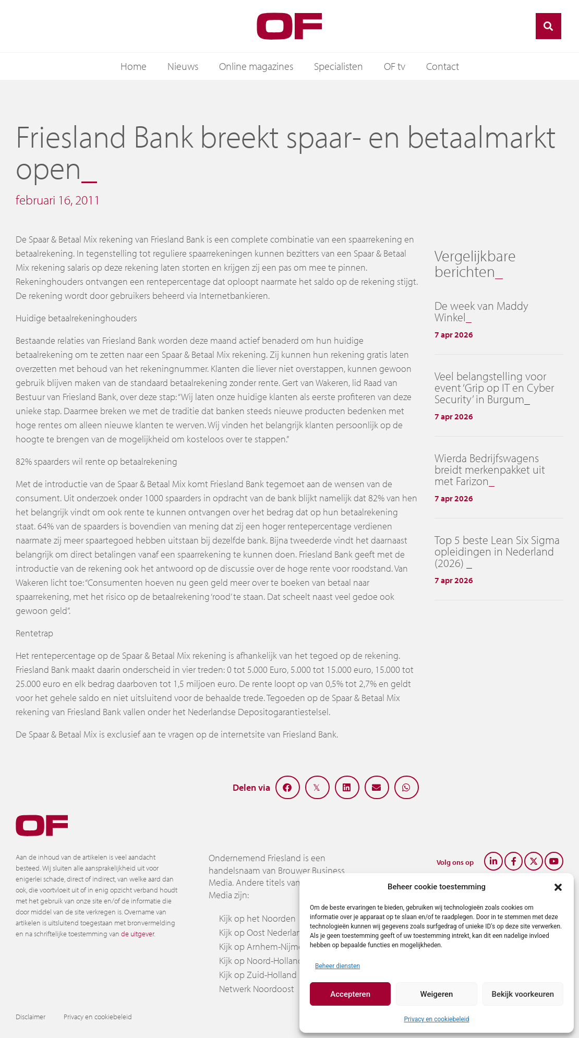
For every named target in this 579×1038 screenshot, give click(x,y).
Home (133, 66)
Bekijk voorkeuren (522, 994)
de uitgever (137, 933)
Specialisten (338, 66)
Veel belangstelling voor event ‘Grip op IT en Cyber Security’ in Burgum (494, 387)
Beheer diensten (337, 966)
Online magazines (256, 66)
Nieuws (182, 66)
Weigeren (436, 994)
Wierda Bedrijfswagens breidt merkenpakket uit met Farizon (490, 469)
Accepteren (350, 994)
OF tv (394, 66)
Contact (442, 66)
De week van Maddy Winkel (481, 311)
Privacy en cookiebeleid (436, 1019)
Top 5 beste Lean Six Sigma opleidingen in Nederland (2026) (497, 551)
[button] (558, 887)
